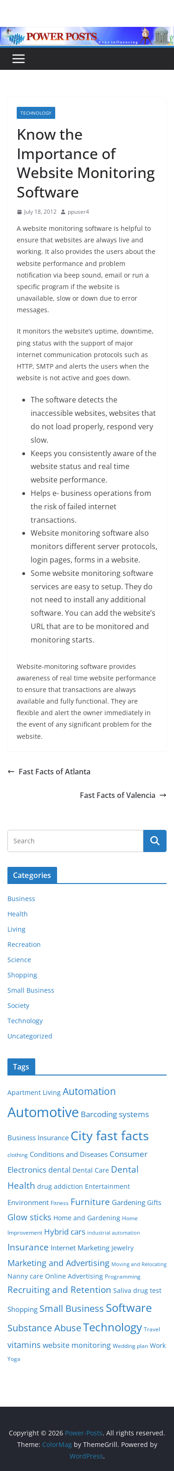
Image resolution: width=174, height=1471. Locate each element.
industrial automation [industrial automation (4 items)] (113, 1233)
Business (21, 898)
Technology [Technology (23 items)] (112, 1327)
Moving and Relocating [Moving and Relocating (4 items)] (139, 1264)
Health (17, 913)
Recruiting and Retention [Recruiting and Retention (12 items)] (59, 1289)
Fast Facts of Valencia (123, 795)
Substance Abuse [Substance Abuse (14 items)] (44, 1328)
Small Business (30, 990)
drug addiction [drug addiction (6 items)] (60, 1186)
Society (18, 1005)
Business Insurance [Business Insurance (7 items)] (38, 1137)
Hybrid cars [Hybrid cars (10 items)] (64, 1231)
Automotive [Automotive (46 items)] (43, 1112)
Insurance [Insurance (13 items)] (28, 1247)
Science (19, 959)
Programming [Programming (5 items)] (123, 1276)
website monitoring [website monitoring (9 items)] (77, 1345)
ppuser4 (78, 212)
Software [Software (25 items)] (129, 1307)
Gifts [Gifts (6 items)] (154, 1203)
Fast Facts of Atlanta (48, 771)
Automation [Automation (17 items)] (89, 1091)
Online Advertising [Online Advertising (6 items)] (74, 1276)
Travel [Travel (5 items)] (152, 1329)
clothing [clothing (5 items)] (17, 1155)
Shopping (22, 974)
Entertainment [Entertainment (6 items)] (107, 1186)
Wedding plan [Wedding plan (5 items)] (130, 1346)
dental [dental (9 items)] (59, 1169)
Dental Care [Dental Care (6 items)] (90, 1170)
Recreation (24, 944)
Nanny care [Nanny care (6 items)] (25, 1276)
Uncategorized (29, 1036)
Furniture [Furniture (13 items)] (90, 1201)
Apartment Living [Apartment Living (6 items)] (34, 1092)
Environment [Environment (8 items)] (28, 1202)
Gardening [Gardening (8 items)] (128, 1202)
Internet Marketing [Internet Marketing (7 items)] (80, 1247)
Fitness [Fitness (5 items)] (60, 1203)
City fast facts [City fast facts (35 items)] (110, 1135)
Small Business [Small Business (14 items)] (71, 1308)
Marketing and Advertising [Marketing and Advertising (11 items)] (58, 1262)
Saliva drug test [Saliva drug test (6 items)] (137, 1290)
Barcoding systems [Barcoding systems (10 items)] (115, 1114)
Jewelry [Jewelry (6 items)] (122, 1248)
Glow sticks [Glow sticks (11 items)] (29, 1217)
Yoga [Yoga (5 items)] (13, 1359)
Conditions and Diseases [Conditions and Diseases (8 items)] (69, 1154)
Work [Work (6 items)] (158, 1345)
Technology (36, 113)
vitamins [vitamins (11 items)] (24, 1344)
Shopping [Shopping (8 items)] (22, 1309)
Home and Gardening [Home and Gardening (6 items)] (86, 1218)
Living (16, 929)
